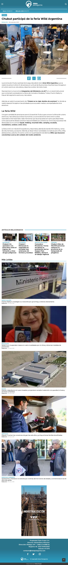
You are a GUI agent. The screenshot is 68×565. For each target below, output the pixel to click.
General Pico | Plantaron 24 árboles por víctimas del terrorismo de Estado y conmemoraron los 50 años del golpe (34, 479)
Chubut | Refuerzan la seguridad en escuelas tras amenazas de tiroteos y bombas (26, 248)
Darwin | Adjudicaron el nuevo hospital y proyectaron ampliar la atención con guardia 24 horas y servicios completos (33, 391)
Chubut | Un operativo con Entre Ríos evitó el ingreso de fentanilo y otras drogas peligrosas (9, 248)
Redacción (5, 22)
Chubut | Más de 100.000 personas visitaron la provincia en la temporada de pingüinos (58, 248)
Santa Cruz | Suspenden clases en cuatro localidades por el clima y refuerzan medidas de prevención (31, 346)
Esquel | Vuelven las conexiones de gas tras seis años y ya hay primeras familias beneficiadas (32, 435)
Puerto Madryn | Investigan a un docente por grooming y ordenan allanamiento (28, 302)
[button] (29, 78)
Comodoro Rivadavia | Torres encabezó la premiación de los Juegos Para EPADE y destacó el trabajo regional (42, 249)
